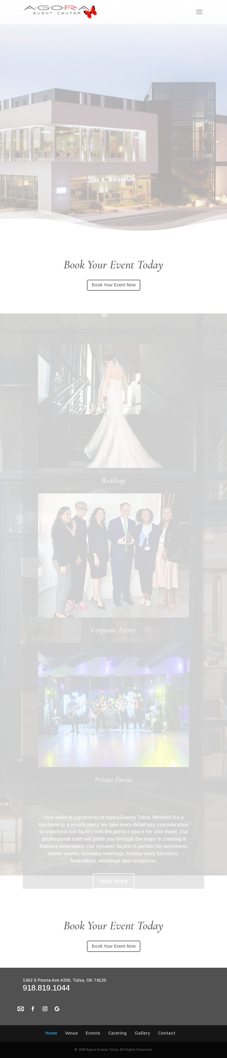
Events (93, 1033)
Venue (71, 1033)
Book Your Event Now (114, 284)
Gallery (142, 1033)
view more (113, 881)
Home (51, 1033)
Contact (166, 1033)
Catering (117, 1033)
